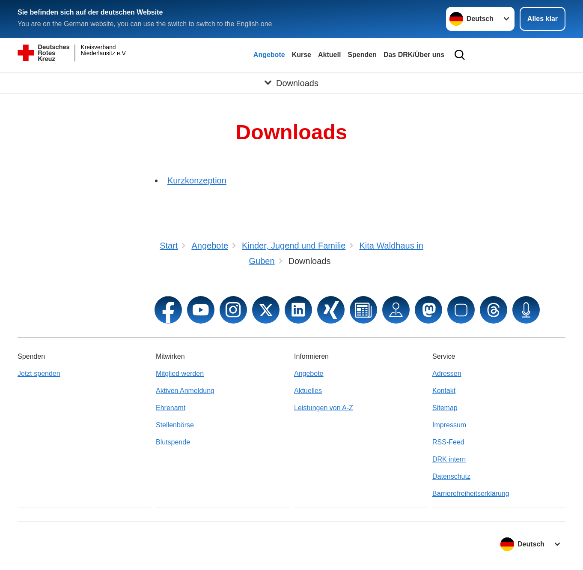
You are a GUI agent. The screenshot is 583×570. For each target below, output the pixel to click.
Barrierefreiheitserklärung (470, 493)
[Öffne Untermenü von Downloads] (291, 82)
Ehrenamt (170, 407)
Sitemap (445, 407)
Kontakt (443, 390)
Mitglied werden (180, 373)
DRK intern (449, 459)
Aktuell (329, 54)
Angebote (269, 54)
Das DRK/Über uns (414, 54)
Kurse (301, 54)
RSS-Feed (448, 442)
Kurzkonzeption (196, 180)
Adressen (446, 373)
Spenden (362, 54)
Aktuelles (308, 390)
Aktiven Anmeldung (185, 390)
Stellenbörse (175, 425)
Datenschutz (451, 476)
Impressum (449, 425)
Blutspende (173, 442)
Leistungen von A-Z (323, 407)
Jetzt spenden (39, 373)
